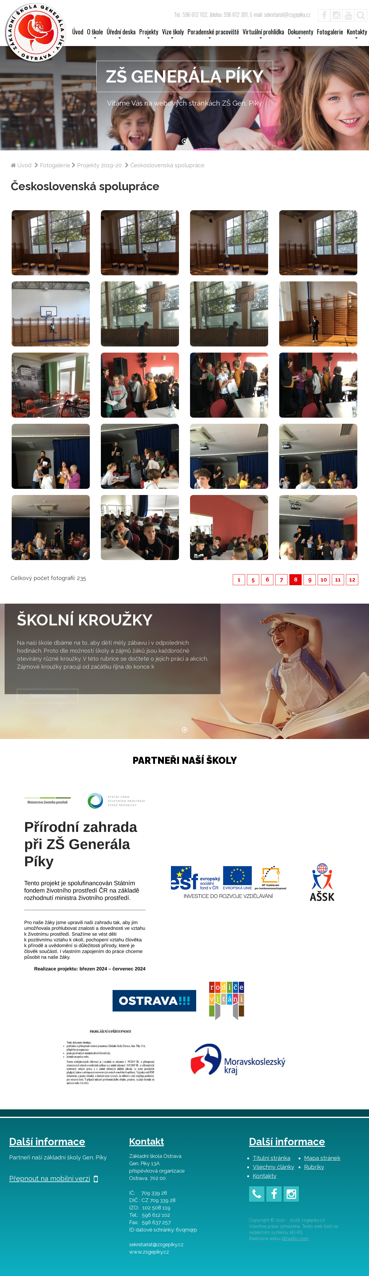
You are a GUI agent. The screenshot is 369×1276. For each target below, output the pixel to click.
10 (324, 579)
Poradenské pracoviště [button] (213, 34)
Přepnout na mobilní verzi (53, 1178)
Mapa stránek (322, 1158)
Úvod (77, 32)
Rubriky (314, 1167)
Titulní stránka (271, 1158)
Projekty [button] (148, 34)
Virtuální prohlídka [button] (263, 34)
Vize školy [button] (173, 34)
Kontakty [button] (357, 34)
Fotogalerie (330, 32)
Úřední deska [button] (121, 34)
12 (352, 579)
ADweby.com (295, 1238)
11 (338, 579)
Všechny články (273, 1167)
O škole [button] (95, 34)
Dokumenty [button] (300, 34)
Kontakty (264, 1176)
